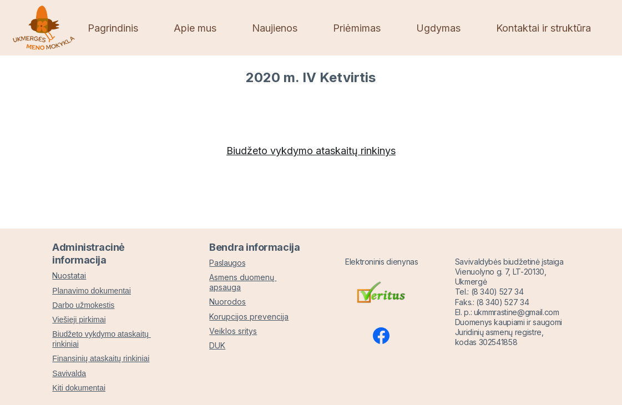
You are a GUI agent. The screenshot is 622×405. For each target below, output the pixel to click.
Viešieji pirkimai (78, 319)
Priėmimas (357, 28)
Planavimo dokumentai (91, 290)
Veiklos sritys (233, 331)
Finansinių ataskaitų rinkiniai (100, 359)
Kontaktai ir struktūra (543, 28)
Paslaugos (227, 262)
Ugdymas (438, 28)
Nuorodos (227, 302)
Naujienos (274, 28)
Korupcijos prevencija (249, 316)
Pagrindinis (113, 28)
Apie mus (195, 28)
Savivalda (69, 373)
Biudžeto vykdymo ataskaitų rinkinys (311, 150)
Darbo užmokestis (83, 305)
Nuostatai (69, 276)
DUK (217, 345)
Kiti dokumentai (78, 387)
